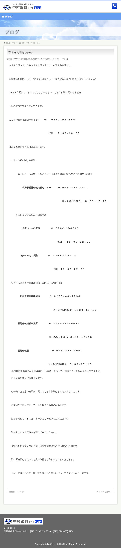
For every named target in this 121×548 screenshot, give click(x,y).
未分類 (65, 59)
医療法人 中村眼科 (56, 544)
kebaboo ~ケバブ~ (16, 492)
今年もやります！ (105, 492)
